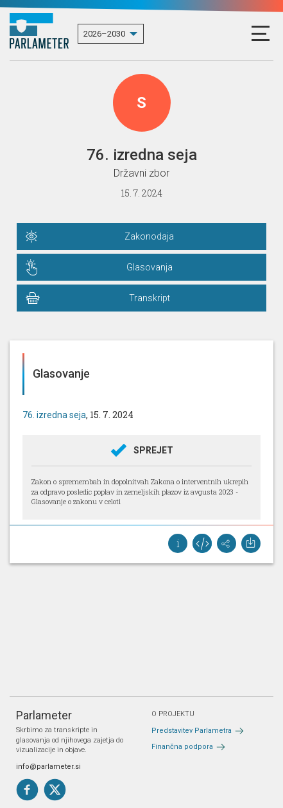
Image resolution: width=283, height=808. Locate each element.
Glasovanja (149, 267)
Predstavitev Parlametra (191, 730)
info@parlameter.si (48, 766)
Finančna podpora (182, 746)
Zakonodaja (149, 236)
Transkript (149, 298)
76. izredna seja (54, 415)
